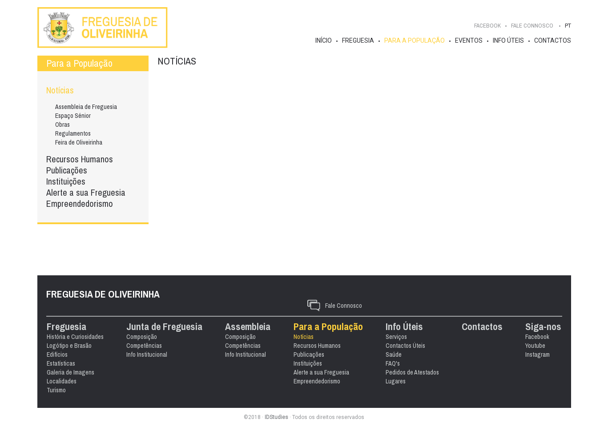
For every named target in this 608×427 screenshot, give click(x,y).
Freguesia (358, 40)
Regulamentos (73, 133)
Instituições (65, 181)
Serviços (415, 299)
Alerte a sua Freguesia (85, 192)
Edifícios (73, 317)
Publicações (66, 170)
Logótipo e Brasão (85, 308)
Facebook (487, 25)
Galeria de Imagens (87, 334)
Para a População (414, 40)
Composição (159, 299)
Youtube (296, 381)
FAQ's (412, 326)
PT (568, 25)
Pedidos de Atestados (431, 334)
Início (323, 40)
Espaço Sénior (73, 116)
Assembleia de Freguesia (86, 107)
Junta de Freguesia (182, 288)
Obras (62, 125)
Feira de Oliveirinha (78, 142)
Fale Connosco (343, 268)
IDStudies (276, 417)
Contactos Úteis (424, 308)
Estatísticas (77, 326)
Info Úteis (508, 40)
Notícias (60, 90)
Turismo (72, 352)
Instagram (298, 390)
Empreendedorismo (79, 203)
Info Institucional (164, 317)
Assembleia (266, 288)
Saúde (413, 317)
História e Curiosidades (91, 299)
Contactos (552, 40)
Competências (161, 308)
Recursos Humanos (79, 159)
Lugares (415, 343)
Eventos (469, 40)
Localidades (78, 343)
